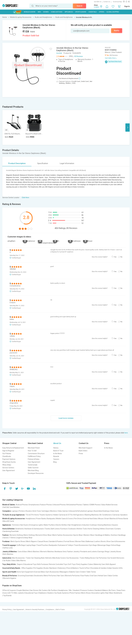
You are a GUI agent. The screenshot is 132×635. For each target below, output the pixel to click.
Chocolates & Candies (98, 568)
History (55, 448)
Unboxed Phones (59, 505)
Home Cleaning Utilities (96, 529)
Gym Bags (93, 545)
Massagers (64, 572)
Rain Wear (109, 593)
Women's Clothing (16, 535)
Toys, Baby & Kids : (9, 564)
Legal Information (67, 163)
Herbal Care (102, 576)
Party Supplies (81, 564)
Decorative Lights (98, 593)
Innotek (59, 53)
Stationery (62, 568)
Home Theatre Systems (43, 515)
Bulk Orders (83, 451)
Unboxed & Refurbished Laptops (81, 511)
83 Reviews (78, 56)
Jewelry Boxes (115, 552)
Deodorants (38, 576)
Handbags (122, 535)
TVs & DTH (29, 515)
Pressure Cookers (87, 590)
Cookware (72, 529)
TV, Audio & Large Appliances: (13, 515)
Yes (115, 257)
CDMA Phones (94, 505)
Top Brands (7, 595)
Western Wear (89, 535)
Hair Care (60, 576)
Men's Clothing (29, 535)
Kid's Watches (8, 554)
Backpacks (51, 519)
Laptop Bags (30, 545)
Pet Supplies (38, 568)
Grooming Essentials (25, 576)
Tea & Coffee (84, 568)
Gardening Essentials (11, 531)
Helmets (48, 558)
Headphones (30, 519)
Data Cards (115, 511)
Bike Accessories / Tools (21, 558)
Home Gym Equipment (24, 572)
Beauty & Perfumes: (9, 576)
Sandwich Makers (101, 590)
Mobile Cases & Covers (64, 519)
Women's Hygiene (9, 578)
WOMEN (46, 12)
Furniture (63, 529)
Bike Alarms (21, 560)
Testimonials (32, 465)
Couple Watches (23, 590)
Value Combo (113, 576)
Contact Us (106, 1)
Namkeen (53, 568)
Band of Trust (58, 451)
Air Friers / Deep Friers (117, 590)
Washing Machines (92, 515)
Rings (107, 552)
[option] (13, 127)
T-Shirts (12, 538)
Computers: (6, 511)
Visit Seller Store (110, 58)
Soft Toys (71, 564)
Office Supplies (26, 568)
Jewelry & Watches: (9, 552)
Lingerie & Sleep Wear (24, 538)
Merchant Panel (34, 448)
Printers (22, 511)
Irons (5, 593)
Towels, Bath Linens (52, 529)
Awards (56, 456)
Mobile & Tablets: (8, 505)
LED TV (10, 593)
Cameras (116, 515)
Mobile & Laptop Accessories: (13, 519)
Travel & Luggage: (9, 545)
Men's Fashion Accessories (62, 535)
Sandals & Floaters (56, 541)
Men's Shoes (86, 593)
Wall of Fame (60, 609)
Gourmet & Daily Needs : (11, 568)
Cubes (90, 564)
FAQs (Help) (6, 465)
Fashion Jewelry (73, 552)
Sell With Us (97, 1)
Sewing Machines (104, 525)
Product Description (17, 163)
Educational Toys (30, 564)
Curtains (117, 529)
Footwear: (6, 541)
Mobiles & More (29, 12)
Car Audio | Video (9, 560)
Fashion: (5, 535)
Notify (116, 30)
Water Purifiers (49, 525)
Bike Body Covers (59, 558)
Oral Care (93, 576)
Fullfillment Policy (34, 456)
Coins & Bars (22, 552)
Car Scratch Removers (115, 558)
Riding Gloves (90, 558)
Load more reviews (66, 418)
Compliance (50, 609)
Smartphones (34, 505)
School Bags (115, 545)
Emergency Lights (36, 525)
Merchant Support (85, 448)
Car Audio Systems (61, 593)
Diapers (20, 564)
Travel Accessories (81, 545)
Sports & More (80, 12)
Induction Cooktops (89, 525)
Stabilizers (42, 593)
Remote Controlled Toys (58, 564)
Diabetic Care (74, 572)
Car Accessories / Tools (75, 558)
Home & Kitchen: (8, 529)
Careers (56, 459)
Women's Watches (47, 552)
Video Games (63, 511)
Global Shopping (113, 12)
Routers (29, 511)
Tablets (85, 505)
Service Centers (8, 468)
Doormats (109, 529)
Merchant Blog (33, 470)
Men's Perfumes (50, 576)
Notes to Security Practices (35, 609)
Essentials (93, 12)
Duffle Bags (21, 545)
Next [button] (127, 127)
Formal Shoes (69, 541)
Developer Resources (36, 473)
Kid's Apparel (111, 564)
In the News (57, 453)
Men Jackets (19, 593)
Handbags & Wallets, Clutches (106, 535)
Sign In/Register (8, 451)
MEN (39, 12)
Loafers (97, 541)
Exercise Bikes (39, 572)
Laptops (15, 511)
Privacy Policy (6, 609)
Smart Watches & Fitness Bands (116, 519)
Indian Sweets (112, 568)
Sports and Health (9, 572)
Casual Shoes (43, 541)
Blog (55, 462)
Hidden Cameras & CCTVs (62, 515)
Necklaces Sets (60, 552)
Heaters (50, 593)
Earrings (101, 552)
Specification (42, 163)
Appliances (69, 12)
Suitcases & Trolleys (65, 545)
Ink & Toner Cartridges (41, 511)
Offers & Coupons (9, 590)
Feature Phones (46, 505)
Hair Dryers (24, 525)
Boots (103, 541)
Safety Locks (8, 548)
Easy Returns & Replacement (13, 448)
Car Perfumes (101, 558)
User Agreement (8, 470)
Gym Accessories (52, 572)
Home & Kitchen (56, 12)
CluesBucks (6, 456)
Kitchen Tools (82, 529)
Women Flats (80, 541)
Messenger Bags (104, 545)
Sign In (127, 6)
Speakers (124, 515)
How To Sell (32, 451)
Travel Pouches (42, 545)
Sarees (5, 538)
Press (81, 453)
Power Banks (41, 519)
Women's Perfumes (72, 576)
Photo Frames (75, 593)
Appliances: (6, 525)
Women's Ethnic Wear (43, 535)
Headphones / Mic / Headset (68, 590)
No (121, 257)
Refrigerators (79, 515)
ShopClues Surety (9, 462)
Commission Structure (36, 453)
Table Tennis (91, 572)
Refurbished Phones (74, 505)
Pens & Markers (72, 568)
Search (79, 6)
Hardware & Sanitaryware (34, 529)
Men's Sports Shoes (17, 541)
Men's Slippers (31, 541)
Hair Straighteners (74, 525)
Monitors (53, 511)
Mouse (100, 519)
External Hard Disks (90, 519)
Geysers (115, 525)
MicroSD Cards (8, 521)
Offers (101, 12)
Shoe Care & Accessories (116, 541)
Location (96, 7)
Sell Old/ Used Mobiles (11, 507)
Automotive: (7, 558)
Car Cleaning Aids (37, 558)
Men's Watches (33, 552)
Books (46, 568)
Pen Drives (78, 519)
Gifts (121, 568)
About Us (57, 443)
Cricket (82, 572)
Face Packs (85, 576)
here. (126, 433)
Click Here (25, 197)
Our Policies (6, 453)
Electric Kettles (61, 525)
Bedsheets (19, 529)
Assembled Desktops (102, 511)
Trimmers (15, 525)
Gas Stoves (34, 590)
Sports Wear (77, 535)
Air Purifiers (52, 590)
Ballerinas (89, 541)
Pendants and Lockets (88, 552)
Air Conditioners (105, 515)
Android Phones (22, 505)
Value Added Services (109, 505)
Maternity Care (99, 564)
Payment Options (8, 459)
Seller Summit (33, 468)
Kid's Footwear (42, 564)
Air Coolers (43, 590)
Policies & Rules (33, 459)
